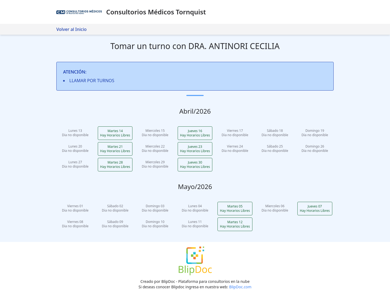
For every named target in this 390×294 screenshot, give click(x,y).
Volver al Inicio (71, 29)
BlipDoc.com (240, 286)
